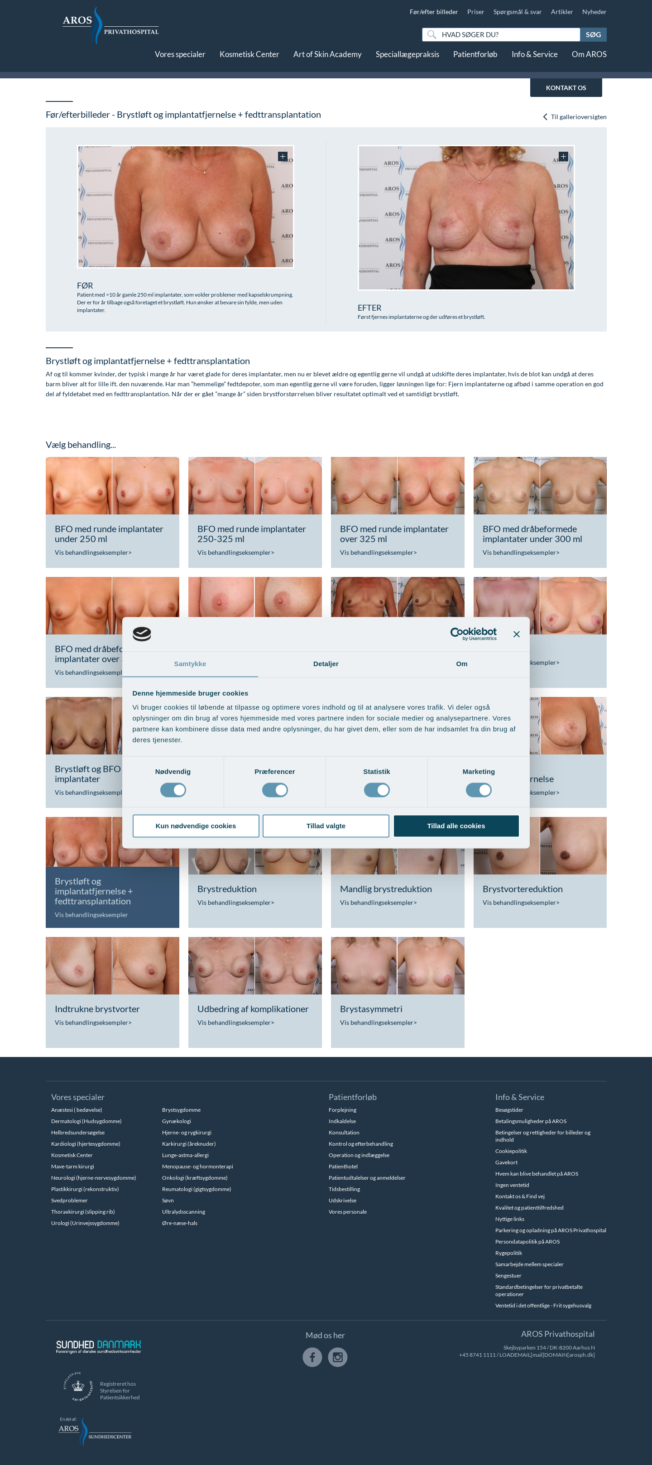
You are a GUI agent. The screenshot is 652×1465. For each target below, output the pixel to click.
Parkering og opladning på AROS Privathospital (550, 1230)
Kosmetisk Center (249, 62)
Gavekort (506, 1162)
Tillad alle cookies (456, 826)
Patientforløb (475, 62)
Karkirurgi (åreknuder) (189, 1143)
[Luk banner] (516, 634)
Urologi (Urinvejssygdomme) (85, 1223)
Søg (593, 34)
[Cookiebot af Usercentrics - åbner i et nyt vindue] (457, 634)
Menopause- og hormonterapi (197, 1166)
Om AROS (589, 62)
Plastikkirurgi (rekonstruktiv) (85, 1189)
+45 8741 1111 (477, 1354)
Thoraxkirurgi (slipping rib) (83, 1211)
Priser (475, 11)
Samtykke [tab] (190, 664)
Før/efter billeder (434, 11)
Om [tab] (461, 664)
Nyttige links (509, 1218)
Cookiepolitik (511, 1151)
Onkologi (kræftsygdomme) (195, 1177)
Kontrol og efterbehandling (361, 1143)
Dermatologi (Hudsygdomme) (86, 1121)
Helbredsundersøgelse (78, 1132)
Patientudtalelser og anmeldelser (367, 1177)
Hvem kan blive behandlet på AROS (536, 1173)
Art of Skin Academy (327, 62)
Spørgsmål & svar (518, 11)
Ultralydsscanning (183, 1211)
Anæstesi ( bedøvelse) (76, 1109)
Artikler (562, 11)
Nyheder (594, 11)
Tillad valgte (326, 826)
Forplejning (342, 1109)
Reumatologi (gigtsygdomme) (196, 1189)
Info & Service (535, 62)
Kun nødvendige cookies (196, 826)
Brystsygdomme (181, 1109)
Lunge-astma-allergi (185, 1155)
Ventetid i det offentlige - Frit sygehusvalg (543, 1305)
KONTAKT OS (566, 87)
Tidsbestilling (344, 1189)
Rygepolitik (508, 1252)
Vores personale (348, 1211)
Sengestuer (508, 1275)
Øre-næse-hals (179, 1223)
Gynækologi (176, 1121)
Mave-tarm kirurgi (72, 1166)
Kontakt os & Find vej (520, 1196)
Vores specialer (180, 62)
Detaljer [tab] (326, 664)
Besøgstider (509, 1109)
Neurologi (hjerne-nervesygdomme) (93, 1177)
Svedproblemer (69, 1200)
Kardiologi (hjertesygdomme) (85, 1143)
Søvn (168, 1200)
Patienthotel (343, 1166)
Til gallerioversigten (574, 117)
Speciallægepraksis (407, 62)
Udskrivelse (342, 1200)
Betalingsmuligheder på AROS (530, 1121)
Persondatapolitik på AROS (527, 1241)
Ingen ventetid (512, 1185)
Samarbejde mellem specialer (529, 1264)
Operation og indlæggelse (359, 1155)
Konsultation (344, 1132)
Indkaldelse (342, 1121)
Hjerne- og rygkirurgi (186, 1132)
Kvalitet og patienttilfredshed (529, 1207)
